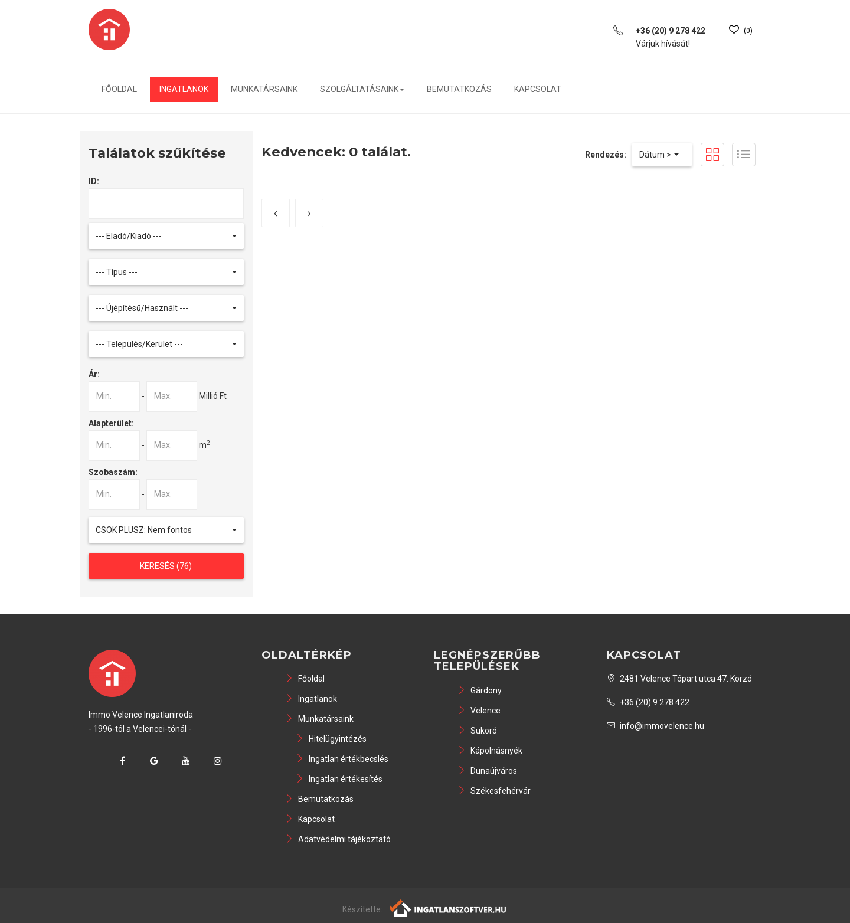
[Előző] (275, 213)
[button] (166, 236)
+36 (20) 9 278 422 (648, 702)
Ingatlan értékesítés (339, 779)
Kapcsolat (537, 89)
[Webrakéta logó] (449, 907)
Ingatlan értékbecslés (342, 759)
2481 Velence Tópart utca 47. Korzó (679, 678)
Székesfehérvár (494, 791)
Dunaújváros (487, 770)
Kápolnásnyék (489, 750)
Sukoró (477, 730)
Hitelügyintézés (331, 739)
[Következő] (309, 213)
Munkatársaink (264, 89)
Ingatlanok (183, 89)
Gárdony (479, 690)
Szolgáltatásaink (362, 89)
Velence (479, 710)
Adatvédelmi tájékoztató (338, 839)
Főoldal (119, 89)
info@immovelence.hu (655, 726)
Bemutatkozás (459, 89)
